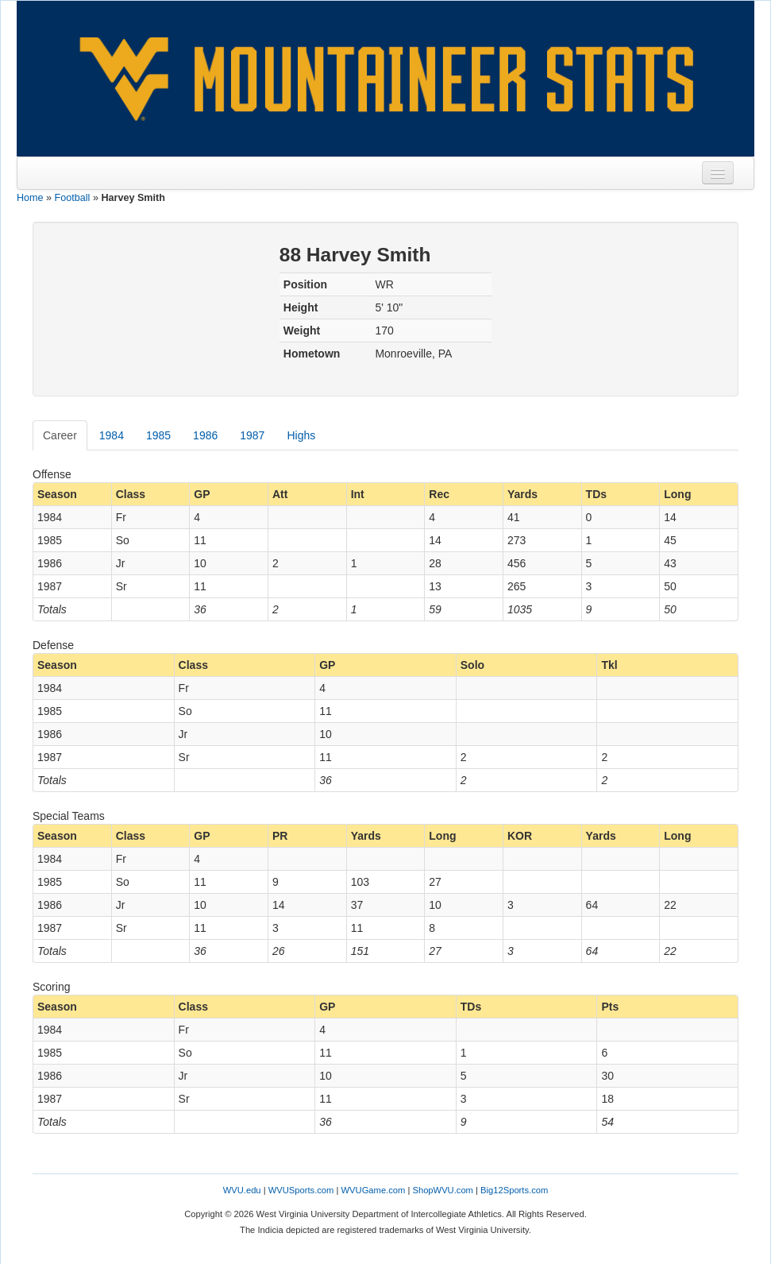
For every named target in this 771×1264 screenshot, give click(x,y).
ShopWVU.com (442, 1190)
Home (30, 197)
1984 (111, 435)
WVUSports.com (301, 1190)
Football (73, 197)
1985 (158, 435)
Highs (301, 435)
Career (60, 435)
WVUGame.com (373, 1190)
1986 (205, 435)
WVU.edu (242, 1190)
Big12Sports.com (514, 1190)
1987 (252, 435)
